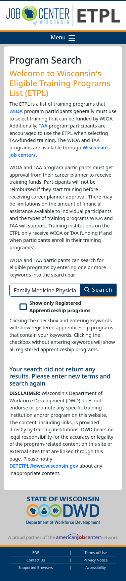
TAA (43, 125)
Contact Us (36, 559)
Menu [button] (59, 37)
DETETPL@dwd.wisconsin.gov (43, 466)
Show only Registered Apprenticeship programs (60, 307)
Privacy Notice (96, 559)
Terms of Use (96, 552)
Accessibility (95, 567)
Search (98, 289)
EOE (35, 552)
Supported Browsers (35, 567)
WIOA (16, 111)
